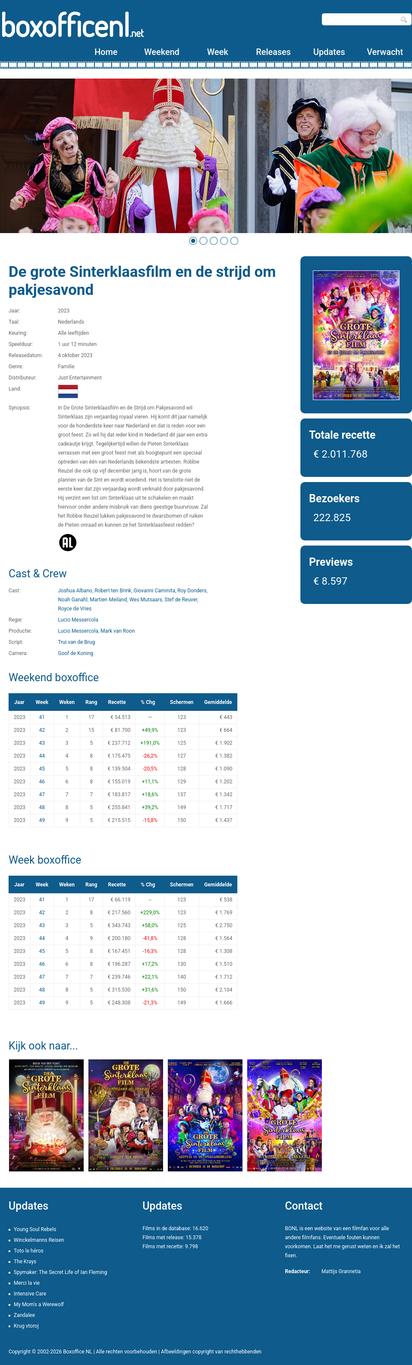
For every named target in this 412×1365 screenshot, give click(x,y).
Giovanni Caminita (154, 591)
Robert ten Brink (112, 591)
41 (42, 717)
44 (42, 756)
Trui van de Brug (76, 642)
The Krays (25, 1262)
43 (42, 743)
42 (42, 730)
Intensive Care (30, 1294)
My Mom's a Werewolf (39, 1304)
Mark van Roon (117, 631)
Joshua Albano (75, 591)
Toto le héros (28, 1251)
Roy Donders (192, 591)
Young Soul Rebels (35, 1229)
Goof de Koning (75, 653)
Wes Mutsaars (145, 600)
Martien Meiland (108, 600)
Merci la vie (27, 1283)
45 (42, 769)
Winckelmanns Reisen (39, 1240)
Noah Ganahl (73, 600)
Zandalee (24, 1315)
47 (42, 795)
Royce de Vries (75, 609)
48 (42, 807)
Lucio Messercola (78, 620)
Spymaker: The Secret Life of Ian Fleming (60, 1272)
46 (42, 782)
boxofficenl (72, 24)
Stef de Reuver (180, 600)
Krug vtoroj (26, 1326)
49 (42, 820)
